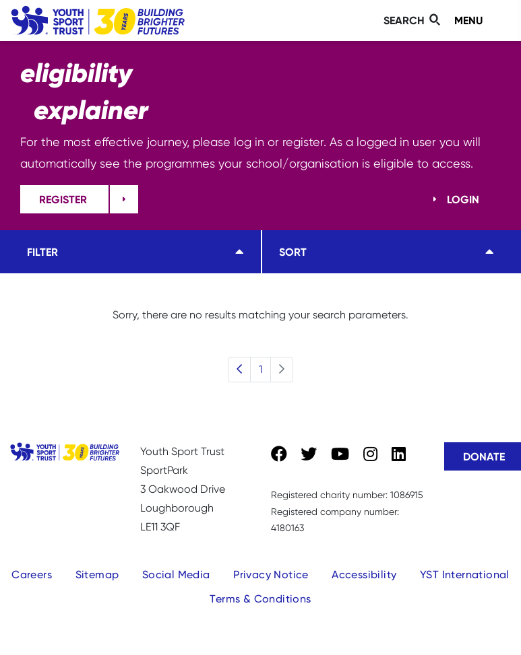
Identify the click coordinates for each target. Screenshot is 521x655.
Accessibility (364, 574)
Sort (293, 251)
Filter (42, 251)
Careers (31, 574)
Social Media (176, 574)
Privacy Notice (271, 574)
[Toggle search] (414, 20)
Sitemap (97, 574)
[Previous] (239, 369)
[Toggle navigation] (479, 20)
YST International (465, 574)
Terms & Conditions (260, 598)
